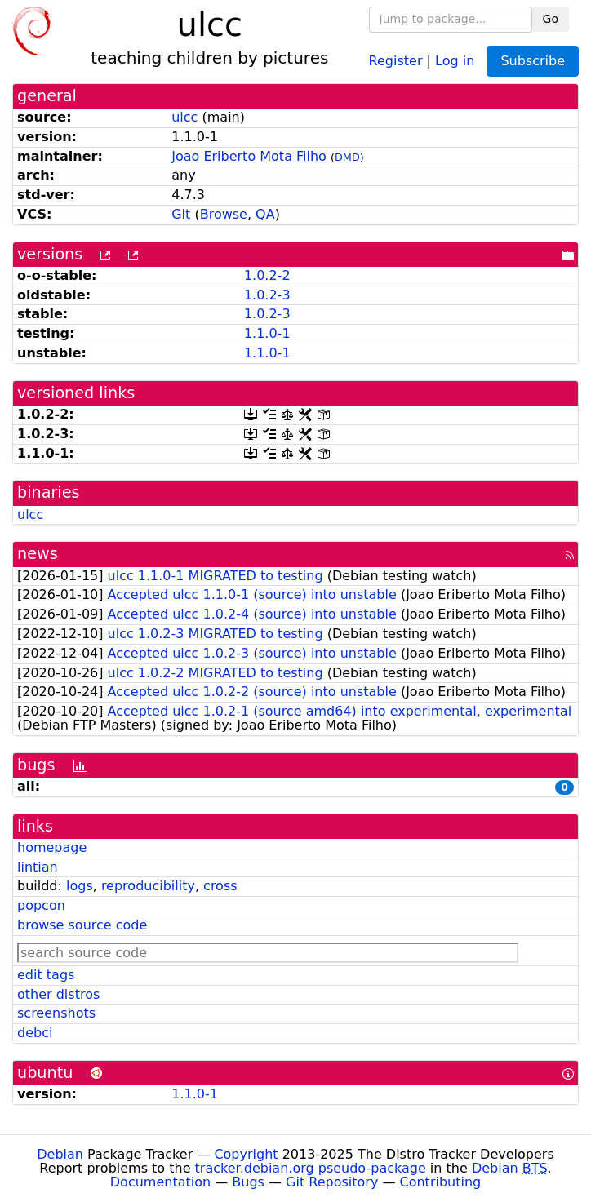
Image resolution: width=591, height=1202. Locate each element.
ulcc (184, 117)
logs (79, 886)
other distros (58, 994)
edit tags (45, 974)
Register (396, 60)
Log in (454, 60)
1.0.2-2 (267, 275)
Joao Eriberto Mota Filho (249, 156)
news (37, 553)
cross (220, 886)
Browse (223, 214)
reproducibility (148, 886)
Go (550, 18)
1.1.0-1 (267, 333)
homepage (52, 847)
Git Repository (332, 1182)
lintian (37, 867)
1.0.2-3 (267, 295)
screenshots (56, 1013)
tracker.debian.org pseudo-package (310, 1168)
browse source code (82, 925)
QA (265, 214)
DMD (347, 157)
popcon (41, 905)
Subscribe (532, 61)
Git (180, 214)
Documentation (160, 1182)
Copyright (246, 1154)
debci (34, 1032)
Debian (60, 1154)
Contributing (441, 1182)
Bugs (248, 1182)
